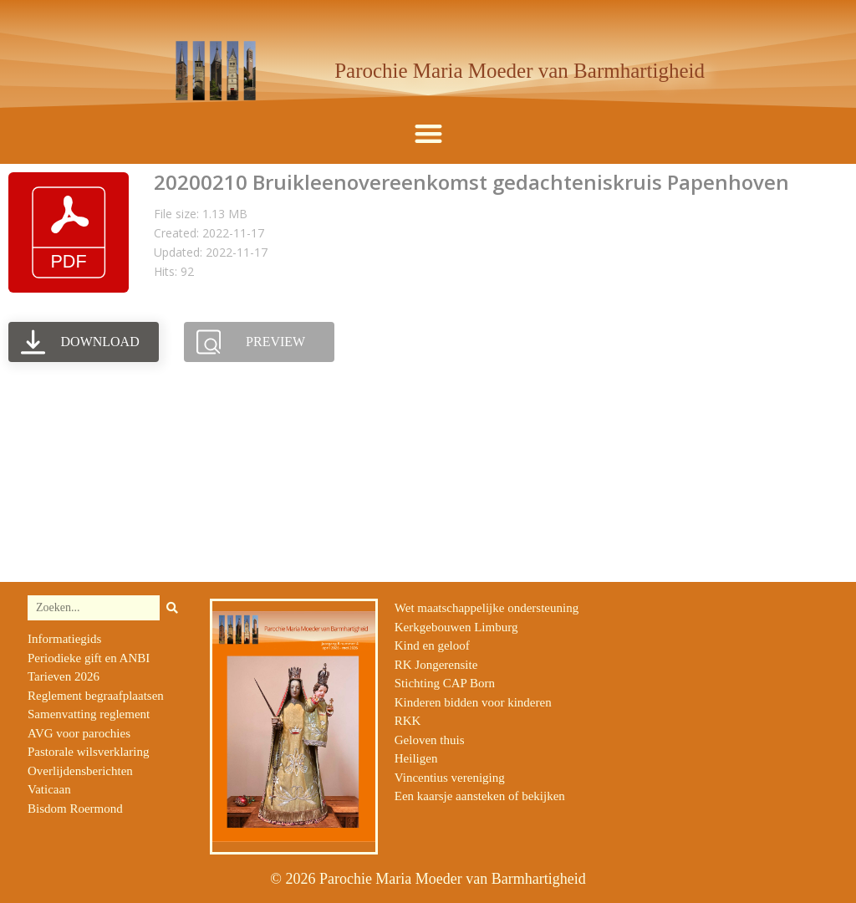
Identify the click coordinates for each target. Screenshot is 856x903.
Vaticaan (49, 789)
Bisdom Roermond (75, 808)
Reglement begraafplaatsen (96, 695)
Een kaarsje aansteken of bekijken (480, 796)
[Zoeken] (172, 607)
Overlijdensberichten (80, 771)
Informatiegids (64, 638)
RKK (408, 720)
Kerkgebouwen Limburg (456, 627)
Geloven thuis (430, 740)
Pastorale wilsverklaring (88, 751)
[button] (428, 134)
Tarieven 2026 (63, 676)
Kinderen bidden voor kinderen (473, 702)
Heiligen (416, 758)
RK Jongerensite (436, 664)
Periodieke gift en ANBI (89, 658)
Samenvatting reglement (89, 714)
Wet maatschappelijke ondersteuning (486, 608)
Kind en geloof (432, 645)
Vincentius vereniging (450, 777)
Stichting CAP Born (445, 683)
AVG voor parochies (79, 733)
